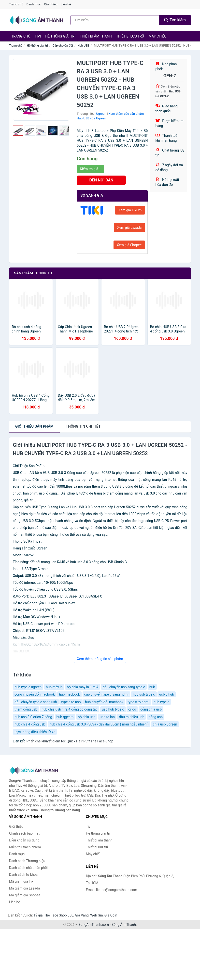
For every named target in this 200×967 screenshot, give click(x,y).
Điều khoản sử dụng (24, 840)
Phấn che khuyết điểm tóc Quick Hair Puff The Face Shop (69, 741)
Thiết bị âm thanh (96, 36)
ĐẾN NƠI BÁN (101, 180)
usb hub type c (113, 709)
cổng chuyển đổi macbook (34, 694)
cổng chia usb (151, 709)
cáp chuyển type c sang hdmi (106, 694)
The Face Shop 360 (58, 915)
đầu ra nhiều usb (131, 717)
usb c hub (166, 694)
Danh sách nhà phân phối (28, 868)
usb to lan (107, 717)
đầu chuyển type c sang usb (35, 702)
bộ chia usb (87, 717)
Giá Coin (110, 915)
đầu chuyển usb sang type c (124, 687)
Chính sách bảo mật (24, 833)
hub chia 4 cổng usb (29, 724)
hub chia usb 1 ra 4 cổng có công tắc (70, 709)
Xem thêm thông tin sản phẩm (100, 659)
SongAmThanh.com (93, 925)
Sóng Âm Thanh (124, 925)
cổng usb (156, 717)
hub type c (161, 702)
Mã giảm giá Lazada (24, 888)
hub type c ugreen (28, 687)
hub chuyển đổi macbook (104, 702)
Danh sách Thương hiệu (27, 861)
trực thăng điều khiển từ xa (34, 732)
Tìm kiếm (175, 20)
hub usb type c (144, 694)
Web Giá (96, 915)
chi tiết (83, 426)
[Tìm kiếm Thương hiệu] (115, 20)
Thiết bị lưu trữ (130, 36)
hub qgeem (65, 717)
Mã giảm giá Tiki (21, 881)
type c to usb (71, 702)
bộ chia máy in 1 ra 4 (82, 687)
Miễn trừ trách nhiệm (25, 847)
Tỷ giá (38, 915)
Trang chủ (16, 4)
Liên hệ (66, 4)
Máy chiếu (158, 36)
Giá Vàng (82, 915)
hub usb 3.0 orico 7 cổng (33, 717)
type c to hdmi (138, 702)
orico (132, 709)
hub (152, 687)
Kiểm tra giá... (90, 169)
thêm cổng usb (25, 709)
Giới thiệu (50, 4)
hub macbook (69, 694)
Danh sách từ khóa (23, 875)
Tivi (38, 36)
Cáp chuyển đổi (63, 45)
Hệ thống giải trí (60, 36)
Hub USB (83, 45)
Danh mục (34, 4)
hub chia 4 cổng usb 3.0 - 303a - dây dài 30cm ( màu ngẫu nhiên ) (98, 724)
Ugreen (101, 113)
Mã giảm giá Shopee (24, 895)
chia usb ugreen (165, 724)
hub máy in (54, 687)
